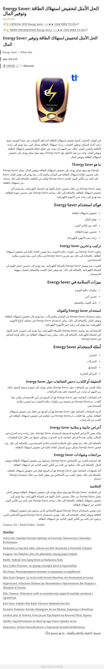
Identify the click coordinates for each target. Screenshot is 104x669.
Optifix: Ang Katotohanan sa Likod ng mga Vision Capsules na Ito (40, 621)
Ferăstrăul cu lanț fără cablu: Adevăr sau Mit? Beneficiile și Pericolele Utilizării (47, 548)
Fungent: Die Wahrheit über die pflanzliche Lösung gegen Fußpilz (40, 554)
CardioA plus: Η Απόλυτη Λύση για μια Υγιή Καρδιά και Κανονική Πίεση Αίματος (47, 615)
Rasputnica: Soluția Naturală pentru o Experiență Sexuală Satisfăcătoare (44, 627)
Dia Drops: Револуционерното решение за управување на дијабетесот (41, 571)
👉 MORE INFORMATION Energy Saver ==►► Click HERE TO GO (45, 30)
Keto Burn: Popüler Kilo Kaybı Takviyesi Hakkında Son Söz (36, 603)
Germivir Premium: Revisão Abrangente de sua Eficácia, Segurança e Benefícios (48, 609)
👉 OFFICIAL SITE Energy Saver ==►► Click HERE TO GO (41, 24)
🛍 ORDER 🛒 (11, 65)
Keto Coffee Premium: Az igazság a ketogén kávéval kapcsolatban (40, 565)
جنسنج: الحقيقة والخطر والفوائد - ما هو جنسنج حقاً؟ (73, 632)
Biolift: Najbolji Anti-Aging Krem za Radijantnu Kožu (33, 559)
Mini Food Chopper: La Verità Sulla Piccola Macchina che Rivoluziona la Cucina (48, 577)
